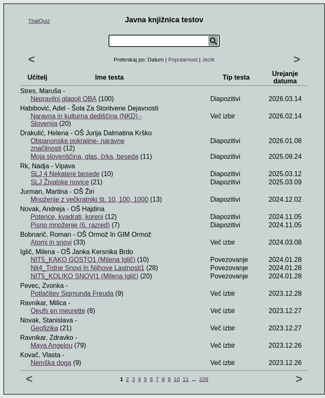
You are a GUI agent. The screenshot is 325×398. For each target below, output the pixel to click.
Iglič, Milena (37, 251)
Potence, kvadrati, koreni (67, 216)
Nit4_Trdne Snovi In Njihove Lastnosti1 (87, 267)
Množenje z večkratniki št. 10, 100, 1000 (89, 199)
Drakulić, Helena (44, 133)
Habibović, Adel (43, 108)
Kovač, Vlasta (40, 354)
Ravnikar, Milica (43, 302)
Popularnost (183, 60)
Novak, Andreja (42, 208)
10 (177, 379)
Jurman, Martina (44, 191)
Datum (156, 60)
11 (186, 379)
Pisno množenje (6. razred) (70, 224)
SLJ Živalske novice (60, 182)
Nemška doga (51, 362)
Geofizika (44, 328)
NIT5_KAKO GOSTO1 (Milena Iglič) (83, 259)
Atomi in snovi (51, 242)
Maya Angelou (51, 345)
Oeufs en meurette (58, 310)
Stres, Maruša (40, 90)
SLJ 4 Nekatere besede (65, 173)
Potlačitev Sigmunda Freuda (72, 293)
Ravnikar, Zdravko (46, 337)
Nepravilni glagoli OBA (64, 98)
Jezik (208, 60)
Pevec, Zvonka (42, 285)
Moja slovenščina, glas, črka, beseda (84, 156)
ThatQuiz (39, 21)
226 (203, 379)
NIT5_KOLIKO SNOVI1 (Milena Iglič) (84, 276)
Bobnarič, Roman (45, 234)
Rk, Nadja (34, 166)
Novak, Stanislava (46, 320)
